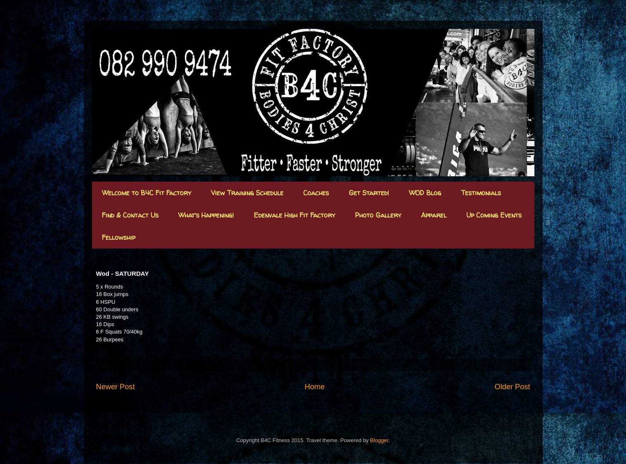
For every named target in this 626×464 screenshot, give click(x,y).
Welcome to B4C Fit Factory (146, 192)
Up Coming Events (494, 215)
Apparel (433, 215)
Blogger (379, 440)
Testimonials (481, 192)
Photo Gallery (378, 215)
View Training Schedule (247, 192)
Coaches (316, 192)
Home (315, 387)
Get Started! (369, 192)
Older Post (512, 387)
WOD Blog (425, 192)
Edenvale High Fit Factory (294, 215)
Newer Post (115, 387)
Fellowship (118, 237)
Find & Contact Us (130, 215)
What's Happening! (206, 215)
